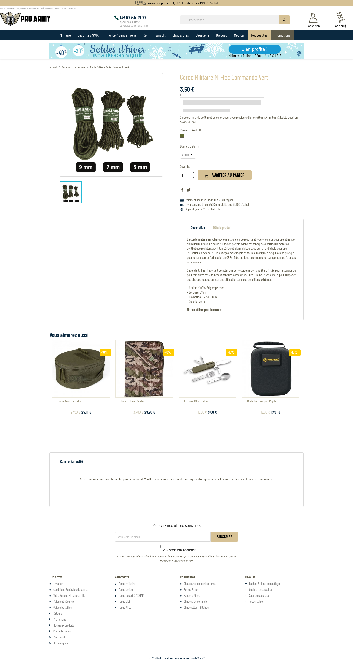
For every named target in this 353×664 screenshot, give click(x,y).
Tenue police (126, 590)
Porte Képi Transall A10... (72, 401)
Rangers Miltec (192, 595)
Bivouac (221, 34)
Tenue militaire (127, 584)
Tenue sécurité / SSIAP (131, 595)
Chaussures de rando (195, 601)
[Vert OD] (183, 137)
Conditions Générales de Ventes (70, 590)
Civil (146, 34)
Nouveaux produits (63, 625)
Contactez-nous (62, 631)
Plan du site (59, 637)
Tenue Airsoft (126, 607)
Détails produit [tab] (222, 227)
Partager (182, 189)
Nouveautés (259, 34)
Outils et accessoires (260, 590)
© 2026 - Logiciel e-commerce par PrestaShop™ (177, 658)
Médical (239, 34)
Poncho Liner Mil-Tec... (134, 401)
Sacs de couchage (259, 595)
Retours (57, 613)
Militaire (65, 34)
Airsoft (161, 34)
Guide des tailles (62, 607)
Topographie (256, 601)
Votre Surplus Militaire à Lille (69, 595)
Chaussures (180, 34)
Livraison (58, 584)
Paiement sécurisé (63, 601)
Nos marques (60, 643)
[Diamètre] (188, 154)
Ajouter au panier (224, 175)
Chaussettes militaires (196, 607)
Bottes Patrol (191, 590)
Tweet (188, 189)
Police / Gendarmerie (121, 34)
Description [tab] (198, 227)
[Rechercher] (231, 19)
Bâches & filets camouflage (264, 584)
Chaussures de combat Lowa (200, 584)
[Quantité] (185, 175)
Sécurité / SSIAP (89, 34)
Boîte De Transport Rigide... (262, 401)
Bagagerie (202, 34)
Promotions (282, 34)
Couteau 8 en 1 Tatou (196, 401)
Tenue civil (124, 601)
